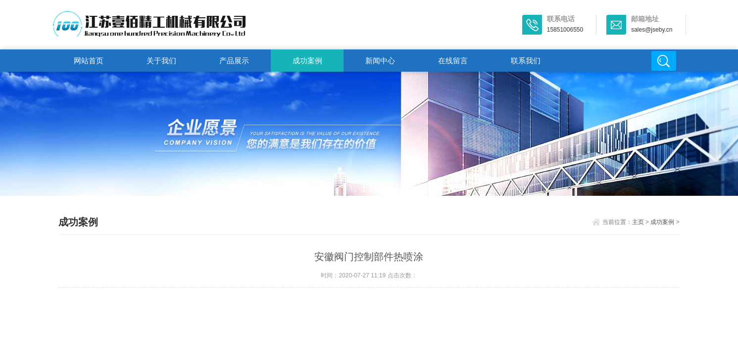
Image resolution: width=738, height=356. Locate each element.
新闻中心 (380, 60)
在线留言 (453, 60)
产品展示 (234, 60)
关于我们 (161, 60)
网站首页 (88, 60)
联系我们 (526, 60)
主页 (638, 222)
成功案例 (307, 60)
